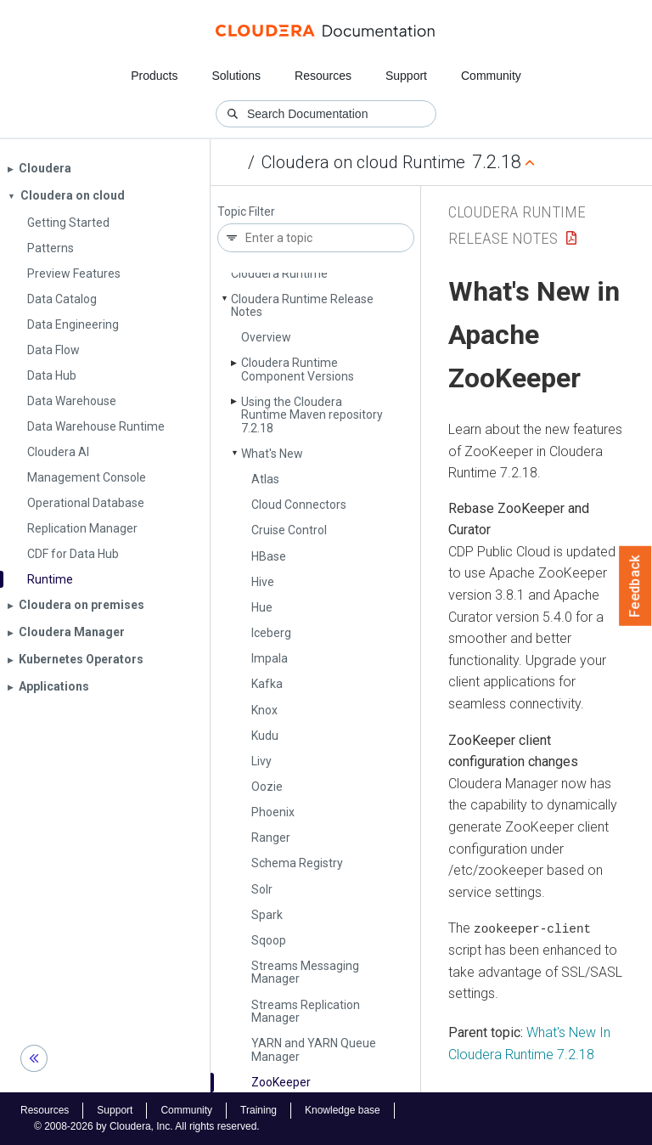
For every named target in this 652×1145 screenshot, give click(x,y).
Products (154, 75)
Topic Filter (246, 212)
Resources (323, 75)
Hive (262, 582)
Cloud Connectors (298, 504)
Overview (266, 337)
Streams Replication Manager (305, 1011)
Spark (267, 915)
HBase (268, 556)
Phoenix (273, 812)
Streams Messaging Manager (305, 972)
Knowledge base (342, 1110)
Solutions (236, 75)
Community (491, 75)
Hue (262, 607)
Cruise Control (289, 530)
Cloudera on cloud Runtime (363, 162)
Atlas (265, 479)
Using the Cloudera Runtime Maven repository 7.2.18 (312, 415)
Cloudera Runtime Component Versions (297, 369)
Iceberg (271, 633)
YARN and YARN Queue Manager (313, 1049)
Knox (264, 710)
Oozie (267, 786)
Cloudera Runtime (279, 273)
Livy (261, 761)
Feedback (635, 586)
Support (406, 75)
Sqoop (268, 940)
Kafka (267, 684)
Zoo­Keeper (281, 1082)
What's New (272, 453)
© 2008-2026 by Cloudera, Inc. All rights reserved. (147, 1126)
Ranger (270, 837)
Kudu (264, 735)
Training (258, 1110)
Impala (269, 658)
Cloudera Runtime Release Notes (302, 305)
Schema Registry (297, 863)
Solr (262, 889)
